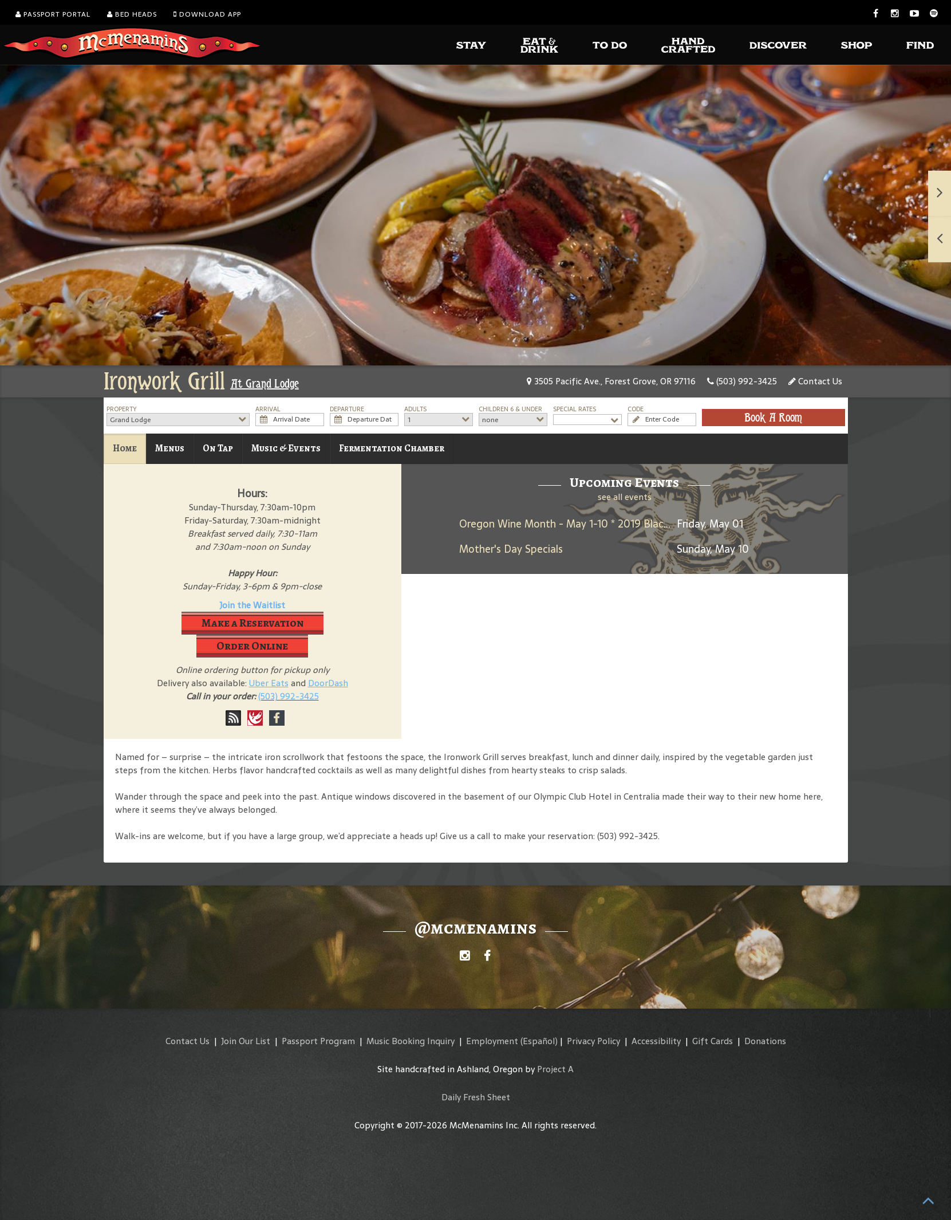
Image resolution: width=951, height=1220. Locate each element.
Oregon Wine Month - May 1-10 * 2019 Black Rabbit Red (591, 523)
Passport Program (318, 1041)
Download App (207, 14)
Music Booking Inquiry (410, 1041)
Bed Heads (132, 14)
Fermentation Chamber (391, 448)
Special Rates (574, 409)
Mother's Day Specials (511, 549)
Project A (555, 1069)
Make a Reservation (252, 623)
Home (125, 448)
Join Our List (245, 1041)
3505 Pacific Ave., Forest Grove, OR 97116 (611, 381)
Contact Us (815, 381)
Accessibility (656, 1041)
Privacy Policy (593, 1041)
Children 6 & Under (510, 409)
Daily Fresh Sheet (475, 1097)
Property (121, 409)
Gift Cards (712, 1041)
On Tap (218, 448)
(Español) (539, 1041)
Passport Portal (52, 14)
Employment (492, 1041)
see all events (625, 497)
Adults (415, 409)
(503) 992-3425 (742, 381)
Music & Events (286, 448)
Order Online (252, 646)
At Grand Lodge (265, 383)
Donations (765, 1041)
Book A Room (773, 417)
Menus (169, 448)
